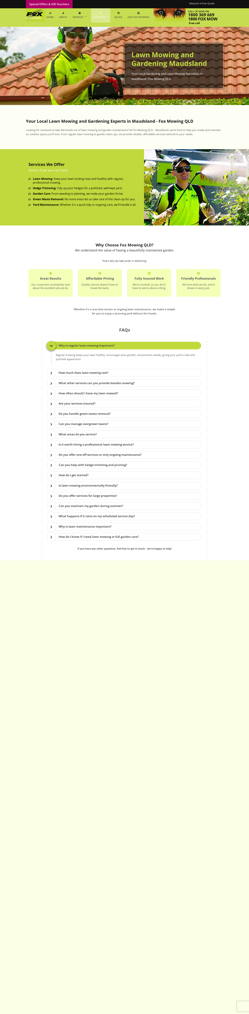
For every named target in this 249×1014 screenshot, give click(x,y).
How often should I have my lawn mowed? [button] (88, 393)
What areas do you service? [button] (78, 435)
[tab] (125, 346)
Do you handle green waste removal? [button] (85, 414)
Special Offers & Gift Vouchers (49, 4)
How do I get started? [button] (74, 476)
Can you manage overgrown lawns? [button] (83, 424)
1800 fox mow (202, 19)
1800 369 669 (201, 14)
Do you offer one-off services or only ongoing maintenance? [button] (100, 455)
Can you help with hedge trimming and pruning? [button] (93, 466)
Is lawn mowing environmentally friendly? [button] (88, 486)
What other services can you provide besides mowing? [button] (97, 383)
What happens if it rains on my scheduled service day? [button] (97, 517)
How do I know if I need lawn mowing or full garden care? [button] (99, 538)
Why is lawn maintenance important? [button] (85, 528)
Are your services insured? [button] (77, 404)
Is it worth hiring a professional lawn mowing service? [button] (96, 445)
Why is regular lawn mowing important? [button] (87, 345)
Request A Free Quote (202, 3)
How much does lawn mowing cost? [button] (83, 373)
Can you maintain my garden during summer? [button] (91, 507)
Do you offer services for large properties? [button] (88, 497)
